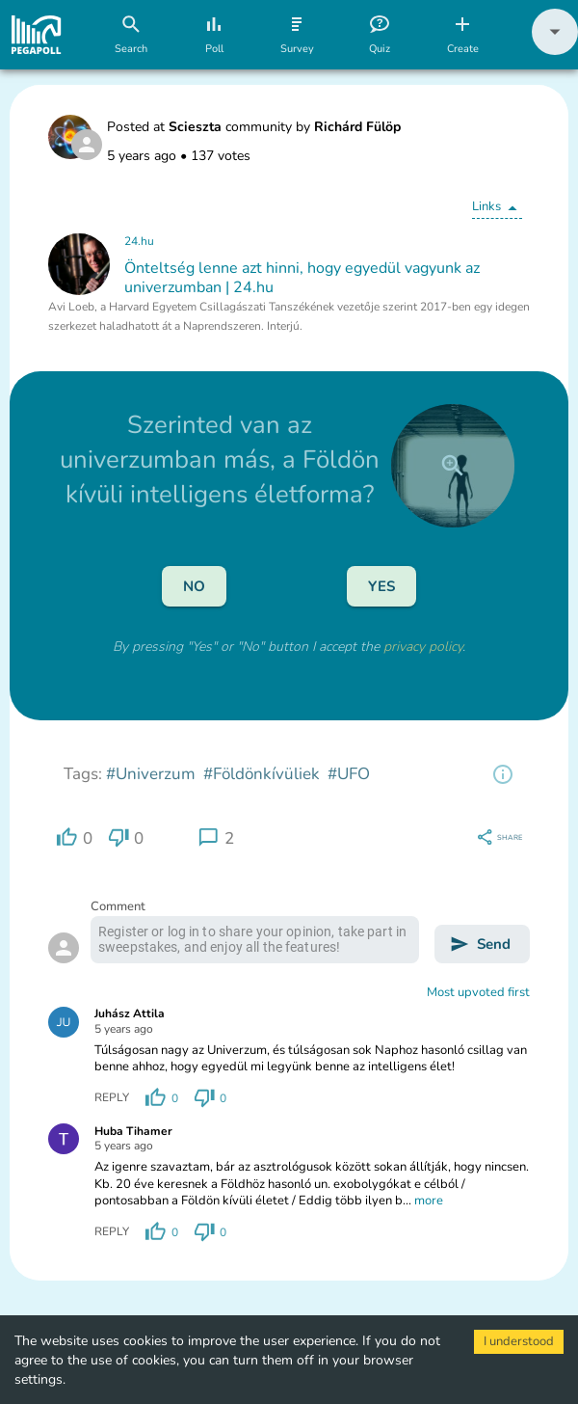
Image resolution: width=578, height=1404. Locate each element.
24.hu (139, 241)
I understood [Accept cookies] (519, 1341)
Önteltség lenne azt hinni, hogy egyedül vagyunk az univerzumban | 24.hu (302, 277)
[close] (453, 465)
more (428, 1200)
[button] (555, 50)
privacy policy (422, 646)
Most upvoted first (478, 992)
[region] (502, 774)
